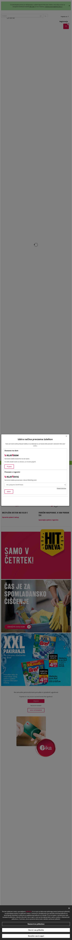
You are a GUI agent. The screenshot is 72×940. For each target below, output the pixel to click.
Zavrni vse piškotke (36, 930)
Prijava (9, 466)
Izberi (9, 491)
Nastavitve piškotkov (36, 924)
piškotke (28, 911)
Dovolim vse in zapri (36, 936)
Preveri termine (61, 488)
